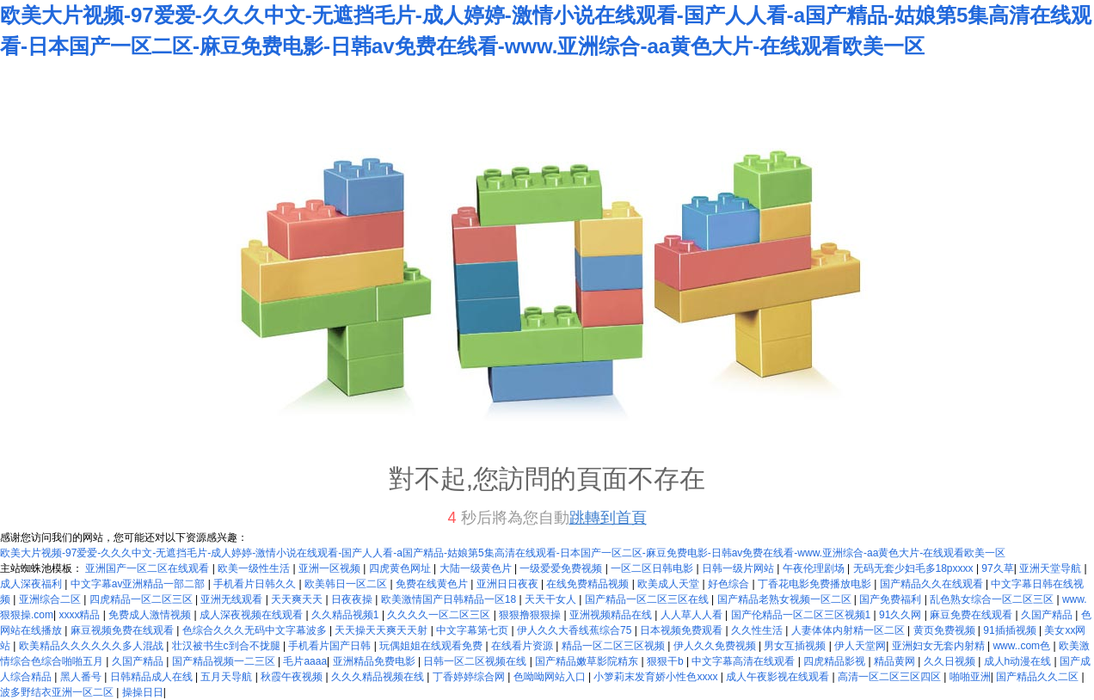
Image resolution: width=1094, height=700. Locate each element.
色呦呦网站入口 (550, 677)
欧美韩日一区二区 (347, 584)
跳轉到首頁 (608, 517)
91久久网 (902, 615)
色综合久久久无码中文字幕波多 (255, 630)
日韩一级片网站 (739, 568)
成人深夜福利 (32, 584)
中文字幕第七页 (473, 630)
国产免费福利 (891, 599)
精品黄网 (896, 661)
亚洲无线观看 (232, 599)
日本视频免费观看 (682, 630)
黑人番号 (82, 677)
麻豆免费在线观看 (972, 615)
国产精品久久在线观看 (933, 584)
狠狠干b (666, 661)
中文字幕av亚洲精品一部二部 (139, 584)
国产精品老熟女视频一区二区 (785, 599)
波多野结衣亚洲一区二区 (58, 692)
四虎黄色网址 (401, 568)
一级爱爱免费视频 (562, 568)
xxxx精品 (80, 615)
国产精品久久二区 (1038, 677)
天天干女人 (552, 599)
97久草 (997, 568)
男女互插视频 (796, 646)
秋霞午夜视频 (293, 677)
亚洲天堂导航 (1051, 568)
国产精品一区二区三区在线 (648, 599)
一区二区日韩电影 (653, 568)
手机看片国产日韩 (330, 646)
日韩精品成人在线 (152, 677)
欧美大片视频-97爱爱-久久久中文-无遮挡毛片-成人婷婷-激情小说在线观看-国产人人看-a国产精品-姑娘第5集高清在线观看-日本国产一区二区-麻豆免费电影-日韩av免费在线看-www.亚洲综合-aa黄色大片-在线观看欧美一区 (502, 553)
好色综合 (730, 584)
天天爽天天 (298, 599)
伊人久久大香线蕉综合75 (576, 630)
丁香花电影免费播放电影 (816, 584)
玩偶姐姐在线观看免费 (432, 646)
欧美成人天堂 (669, 584)
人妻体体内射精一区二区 (849, 630)
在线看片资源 (523, 646)
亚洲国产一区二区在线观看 (148, 568)
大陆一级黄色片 (476, 568)
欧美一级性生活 (255, 568)
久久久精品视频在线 (379, 677)
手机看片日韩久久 (255, 584)
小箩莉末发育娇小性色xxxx (656, 677)
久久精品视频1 (346, 615)
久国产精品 (1048, 615)
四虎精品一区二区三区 (142, 599)
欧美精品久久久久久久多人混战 (92, 646)
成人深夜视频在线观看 (252, 615)
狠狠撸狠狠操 (531, 615)
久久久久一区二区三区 (440, 615)
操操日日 (142, 692)
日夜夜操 (353, 599)
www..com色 (1023, 646)
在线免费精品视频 (588, 584)
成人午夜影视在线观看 (779, 677)
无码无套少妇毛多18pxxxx (914, 568)
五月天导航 (227, 677)
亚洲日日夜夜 (508, 584)
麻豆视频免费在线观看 (123, 630)
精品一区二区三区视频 (614, 646)
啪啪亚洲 (970, 677)
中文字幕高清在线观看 (744, 661)
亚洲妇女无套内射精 (939, 646)
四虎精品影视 (835, 661)
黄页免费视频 (945, 630)
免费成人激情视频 (151, 615)
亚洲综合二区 (51, 599)
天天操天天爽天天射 (382, 630)
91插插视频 (1011, 630)
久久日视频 (951, 661)
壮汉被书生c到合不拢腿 (227, 646)
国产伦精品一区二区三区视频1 (802, 615)
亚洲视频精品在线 (612, 615)
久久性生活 (758, 630)
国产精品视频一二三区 (225, 661)
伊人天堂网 (860, 646)
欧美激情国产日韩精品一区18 (450, 599)
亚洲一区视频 (330, 568)
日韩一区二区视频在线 (476, 661)
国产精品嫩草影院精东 (588, 661)
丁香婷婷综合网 (470, 677)
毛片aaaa (305, 661)
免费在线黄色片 (433, 584)
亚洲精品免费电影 (375, 661)
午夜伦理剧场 (815, 568)
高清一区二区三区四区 (890, 677)
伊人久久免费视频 (716, 646)
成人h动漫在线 (1019, 661)
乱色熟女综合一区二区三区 (993, 599)
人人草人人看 (693, 615)
